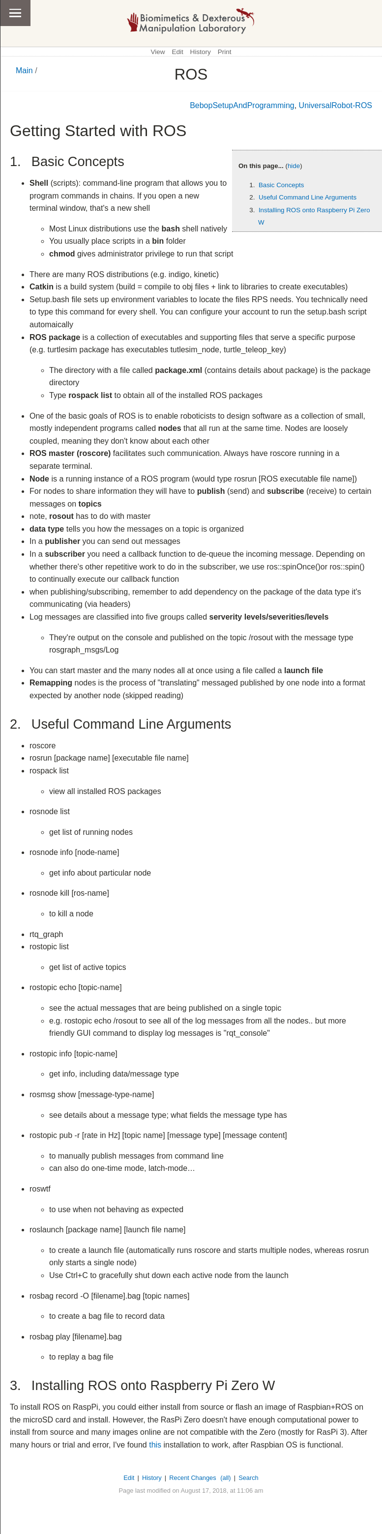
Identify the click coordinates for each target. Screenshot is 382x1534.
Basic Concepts (281, 185)
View (157, 52)
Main (24, 70)
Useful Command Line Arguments (307, 197)
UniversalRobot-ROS (335, 105)
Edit (177, 52)
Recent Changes (192, 1477)
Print (225, 52)
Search (248, 1477)
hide (294, 166)
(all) (225, 1477)
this (155, 1445)
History (200, 52)
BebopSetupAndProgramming (242, 105)
